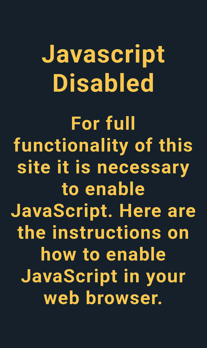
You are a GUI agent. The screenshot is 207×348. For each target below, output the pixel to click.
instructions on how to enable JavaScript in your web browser (105, 265)
